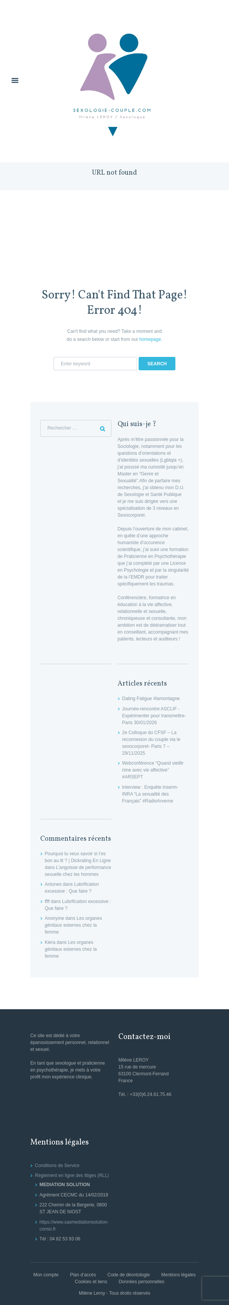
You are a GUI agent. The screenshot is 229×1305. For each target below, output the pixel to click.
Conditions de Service (57, 1165)
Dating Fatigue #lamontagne (151, 698)
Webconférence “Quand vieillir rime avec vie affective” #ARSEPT (153, 770)
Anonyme (54, 918)
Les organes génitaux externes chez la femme (73, 925)
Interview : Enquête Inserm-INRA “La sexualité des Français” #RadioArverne (150, 794)
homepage (150, 339)
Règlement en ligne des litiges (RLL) (72, 1175)
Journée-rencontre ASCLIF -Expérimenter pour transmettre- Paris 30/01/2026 (154, 715)
